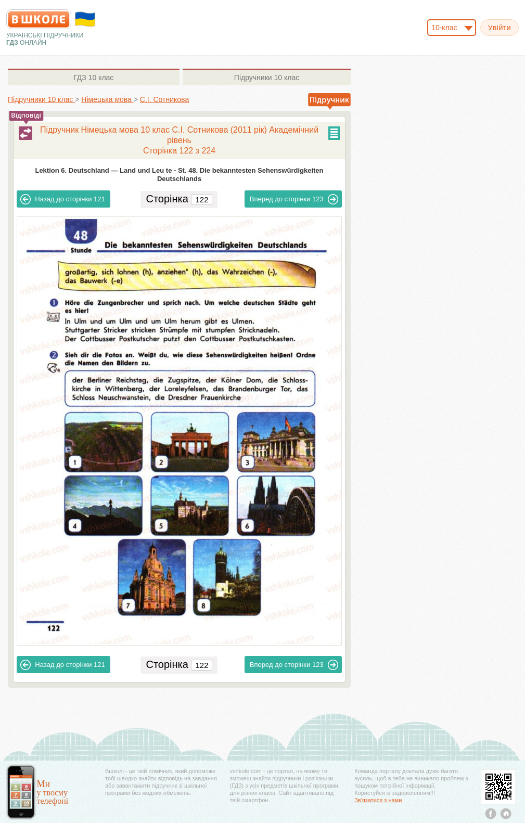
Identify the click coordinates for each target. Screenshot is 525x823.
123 (294, 199)
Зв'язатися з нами (378, 800)
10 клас (93, 77)
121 (62, 199)
